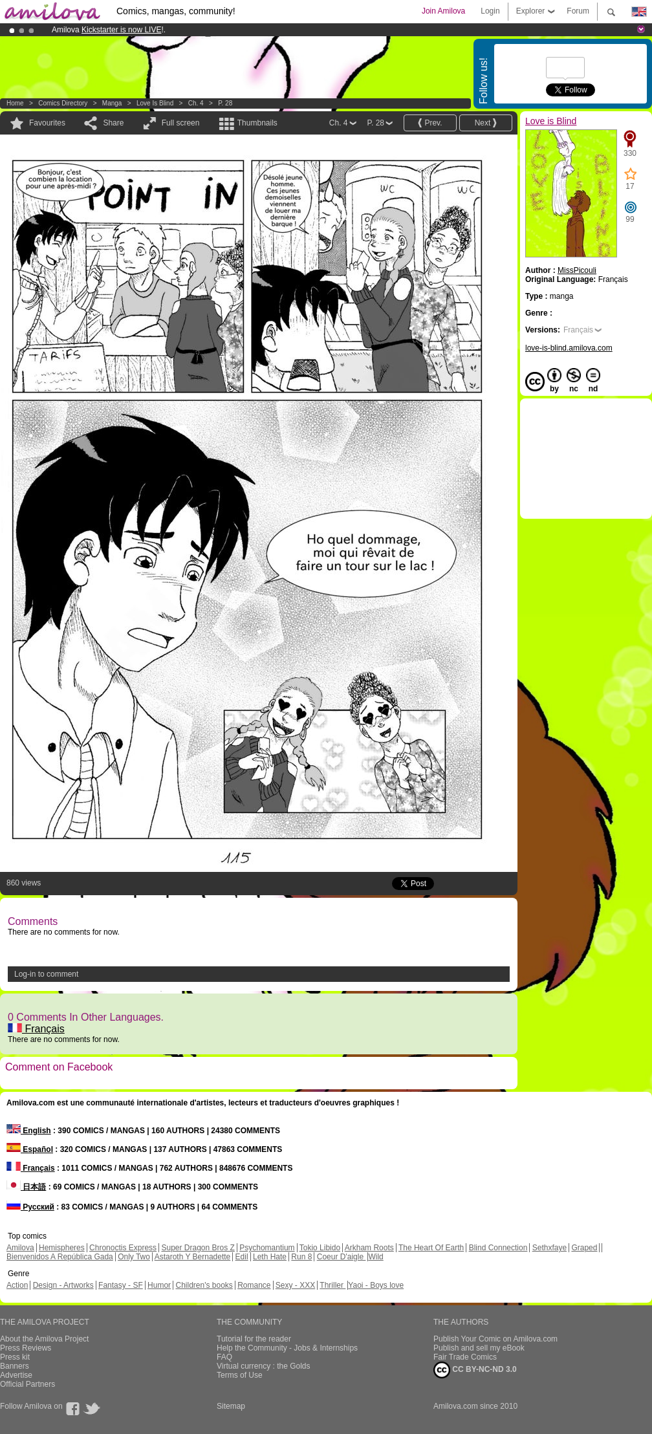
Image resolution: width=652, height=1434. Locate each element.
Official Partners (27, 1384)
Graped (584, 1247)
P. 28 (225, 103)
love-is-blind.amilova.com (569, 348)
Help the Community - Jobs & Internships (287, 1348)
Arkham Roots (369, 1247)
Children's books (203, 1285)
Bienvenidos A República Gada (59, 1256)
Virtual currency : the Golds (263, 1366)
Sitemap (231, 1406)
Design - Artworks (63, 1285)
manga (112, 103)
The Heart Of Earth (431, 1247)
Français (36, 1028)
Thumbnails (257, 122)
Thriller (332, 1285)
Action (17, 1285)
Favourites (47, 122)
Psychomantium (266, 1247)
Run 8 (301, 1256)
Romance (253, 1285)
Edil (241, 1256)
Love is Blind (154, 103)
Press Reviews (25, 1348)
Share (113, 122)
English (28, 1130)
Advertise (16, 1375)
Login (490, 11)
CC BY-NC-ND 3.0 (475, 1370)
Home (15, 103)
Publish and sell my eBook (479, 1348)
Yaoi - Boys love (376, 1285)
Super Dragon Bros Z (197, 1247)
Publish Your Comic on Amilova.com (495, 1338)
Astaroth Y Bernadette (193, 1256)
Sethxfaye (549, 1247)
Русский (30, 1206)
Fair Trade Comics (465, 1357)
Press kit (15, 1357)
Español (29, 1149)
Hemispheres (62, 1247)
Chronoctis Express (123, 1247)
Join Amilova (443, 11)
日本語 (26, 1186)
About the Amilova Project (44, 1338)
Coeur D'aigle (341, 1256)
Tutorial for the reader (254, 1338)
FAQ (224, 1357)
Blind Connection (498, 1247)
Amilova (20, 1247)
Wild (375, 1256)
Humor (159, 1285)
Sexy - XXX (295, 1285)
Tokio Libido (319, 1247)
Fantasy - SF (120, 1285)
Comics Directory (62, 103)
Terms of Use (240, 1375)
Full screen (181, 122)
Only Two (134, 1256)
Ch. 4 (196, 103)
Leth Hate (270, 1256)
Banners (14, 1366)
